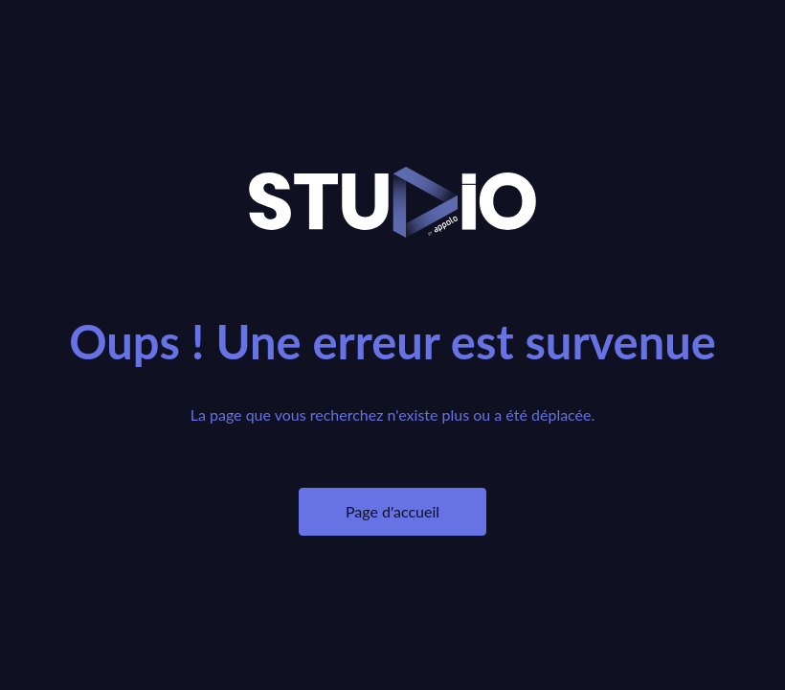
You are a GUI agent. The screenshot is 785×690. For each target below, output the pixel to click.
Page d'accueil (392, 511)
